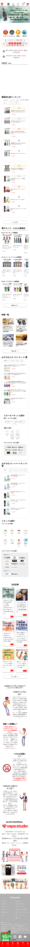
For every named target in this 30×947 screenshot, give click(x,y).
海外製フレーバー (26, 543)
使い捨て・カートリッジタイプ (18, 435)
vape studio (13, 939)
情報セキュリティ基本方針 (21, 909)
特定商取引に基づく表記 (20, 903)
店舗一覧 (24, 33)
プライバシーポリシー (21, 906)
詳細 (19, 52)
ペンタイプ (7, 433)
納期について (4, 906)
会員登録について (5, 903)
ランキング (5, 33)
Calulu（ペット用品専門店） (17, 926)
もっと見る (15, 222)
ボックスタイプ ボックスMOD (12, 435)
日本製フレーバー (19, 543)
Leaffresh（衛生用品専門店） (11, 931)
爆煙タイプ (22, 421)
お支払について (5, 909)
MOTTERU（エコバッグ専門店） (9, 928)
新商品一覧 (15, 305)
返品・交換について (5, 912)
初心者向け (8, 421)
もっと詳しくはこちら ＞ (10, 748)
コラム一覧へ (15, 677)
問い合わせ (19, 917)
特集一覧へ (15, 351)
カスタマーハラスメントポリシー (23, 912)
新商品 (18, 33)
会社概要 (18, 901)
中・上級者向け (15, 422)
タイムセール (12, 33)
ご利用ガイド (4, 901)
